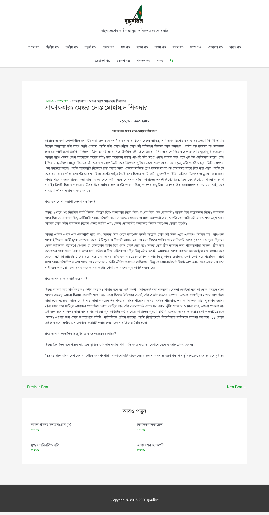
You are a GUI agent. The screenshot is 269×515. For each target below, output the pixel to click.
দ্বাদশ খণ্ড (235, 50)
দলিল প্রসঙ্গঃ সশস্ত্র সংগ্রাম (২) (51, 427)
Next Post (236, 390)
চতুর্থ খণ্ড (90, 50)
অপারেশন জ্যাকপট (150, 448)
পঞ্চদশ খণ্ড (143, 63)
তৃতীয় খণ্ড (72, 50)
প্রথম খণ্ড (34, 50)
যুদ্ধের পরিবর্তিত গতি (45, 448)
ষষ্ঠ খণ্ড (125, 50)
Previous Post (35, 390)
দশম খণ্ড (195, 50)
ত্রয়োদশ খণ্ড (102, 63)
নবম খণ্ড (178, 50)
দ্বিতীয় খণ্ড (52, 50)
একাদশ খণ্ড (215, 50)
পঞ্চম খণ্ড (109, 50)
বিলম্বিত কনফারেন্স (150, 427)
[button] (172, 63)
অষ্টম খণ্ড (160, 50)
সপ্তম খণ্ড (142, 50)
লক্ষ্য (160, 63)
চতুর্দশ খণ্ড (123, 63)
